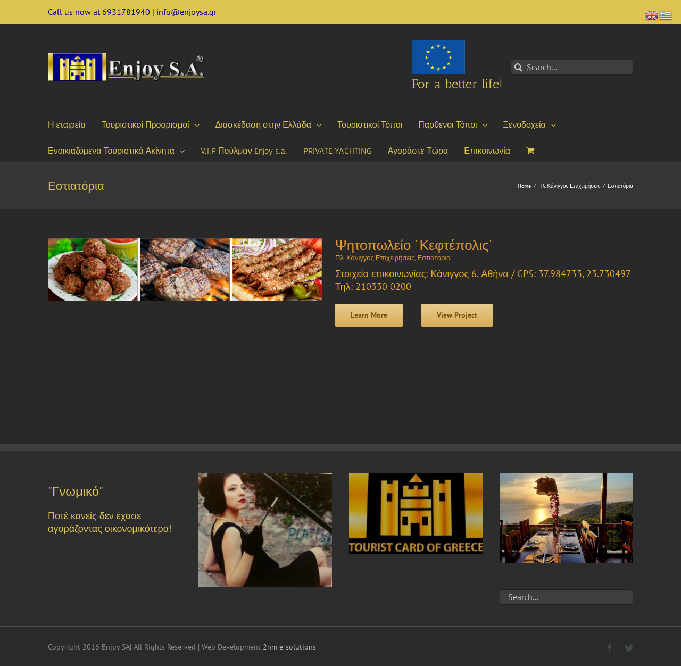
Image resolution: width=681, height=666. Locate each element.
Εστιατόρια (433, 257)
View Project (457, 315)
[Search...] (572, 67)
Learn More (369, 315)
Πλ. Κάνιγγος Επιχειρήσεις (374, 257)
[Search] (518, 67)
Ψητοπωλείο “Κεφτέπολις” (414, 245)
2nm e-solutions (289, 647)
